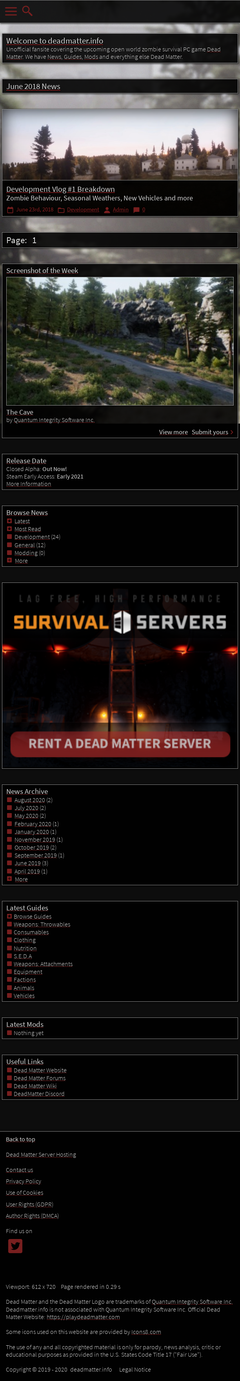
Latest (22, 521)
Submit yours (210, 432)
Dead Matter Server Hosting (41, 1154)
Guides (73, 56)
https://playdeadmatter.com (83, 1317)
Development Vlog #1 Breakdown (60, 189)
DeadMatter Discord (39, 1093)
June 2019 (28, 863)
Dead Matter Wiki (35, 1086)
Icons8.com (146, 1332)
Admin (121, 209)
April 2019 (27, 871)
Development (83, 209)
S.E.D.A (23, 956)
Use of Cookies (24, 1192)
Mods (91, 56)
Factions (25, 979)
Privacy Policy (23, 1181)
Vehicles (24, 995)
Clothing (25, 940)
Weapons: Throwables (42, 924)
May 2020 (26, 815)
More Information (28, 484)
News (54, 56)
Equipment (28, 971)
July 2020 (26, 807)
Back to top (20, 1139)
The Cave (19, 412)
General (25, 545)
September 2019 (36, 855)
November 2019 (35, 839)
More (18, 560)
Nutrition (25, 948)
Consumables (31, 932)
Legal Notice (135, 1369)
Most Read (28, 529)
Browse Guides (32, 916)
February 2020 (33, 824)
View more (173, 432)
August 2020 (30, 800)
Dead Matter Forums (39, 1078)
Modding (26, 553)
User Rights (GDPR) (29, 1204)
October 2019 (32, 847)
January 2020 (32, 831)
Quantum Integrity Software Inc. (54, 420)
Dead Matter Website (40, 1070)
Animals (24, 988)
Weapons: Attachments (43, 964)
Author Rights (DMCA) (32, 1215)
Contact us (19, 1170)
